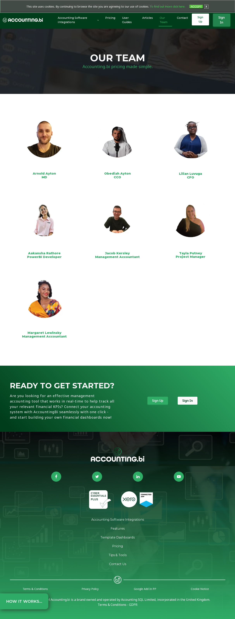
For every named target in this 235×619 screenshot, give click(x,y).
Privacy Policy (90, 589)
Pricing (110, 18)
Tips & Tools (117, 555)
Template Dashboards (117, 537)
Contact (182, 18)
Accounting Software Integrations (72, 20)
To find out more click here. (167, 6)
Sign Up (200, 19)
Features (118, 528)
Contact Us (117, 564)
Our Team (163, 20)
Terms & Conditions (35, 589)
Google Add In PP (145, 589)
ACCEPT (196, 6)
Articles (147, 18)
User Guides (127, 20)
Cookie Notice (200, 589)
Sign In (221, 20)
